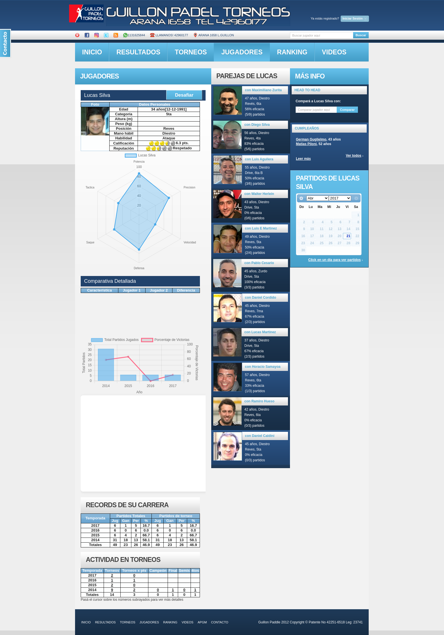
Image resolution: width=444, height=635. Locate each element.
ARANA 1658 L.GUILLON (213, 35)
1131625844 (134, 35)
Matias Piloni (306, 144)
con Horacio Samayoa (262, 367)
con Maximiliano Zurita (263, 90)
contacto (219, 622)
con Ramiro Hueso (259, 401)
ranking (292, 52)
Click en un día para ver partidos (334, 260)
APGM (202, 622)
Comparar (347, 109)
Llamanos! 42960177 (169, 35)
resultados (138, 52)
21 (348, 236)
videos (334, 52)
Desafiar (184, 94)
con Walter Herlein (259, 194)
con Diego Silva (257, 125)
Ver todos (353, 156)
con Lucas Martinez (260, 332)
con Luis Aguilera (259, 159)
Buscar (361, 35)
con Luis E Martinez (261, 228)
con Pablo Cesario (259, 263)
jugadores (242, 52)
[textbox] (321, 35)
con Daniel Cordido (260, 298)
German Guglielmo (311, 139)
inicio (92, 52)
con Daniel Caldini (259, 436)
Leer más (303, 159)
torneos (191, 52)
